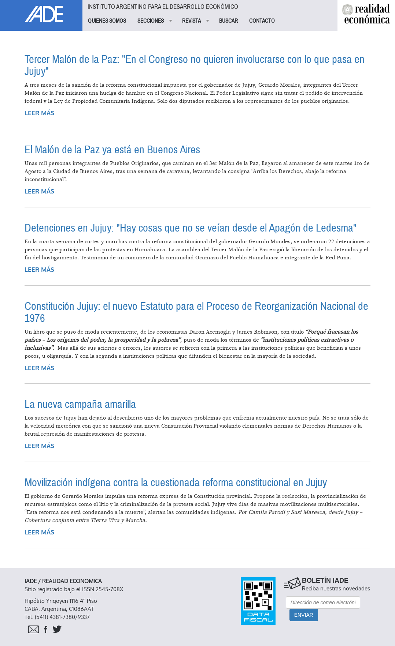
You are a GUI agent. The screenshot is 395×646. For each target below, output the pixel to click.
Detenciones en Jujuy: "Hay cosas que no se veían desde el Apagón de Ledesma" (191, 228)
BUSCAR (228, 21)
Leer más (39, 113)
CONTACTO (262, 21)
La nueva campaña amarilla (80, 404)
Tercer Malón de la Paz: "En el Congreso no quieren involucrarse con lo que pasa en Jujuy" (195, 65)
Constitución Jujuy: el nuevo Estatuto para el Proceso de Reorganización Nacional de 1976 (196, 312)
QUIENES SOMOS (107, 21)
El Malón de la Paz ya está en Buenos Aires (112, 150)
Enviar (303, 615)
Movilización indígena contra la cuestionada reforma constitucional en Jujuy (176, 483)
